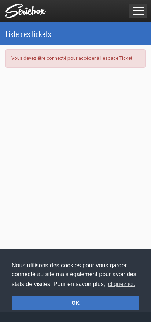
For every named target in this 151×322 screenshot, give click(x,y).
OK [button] (75, 303)
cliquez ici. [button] (121, 284)
